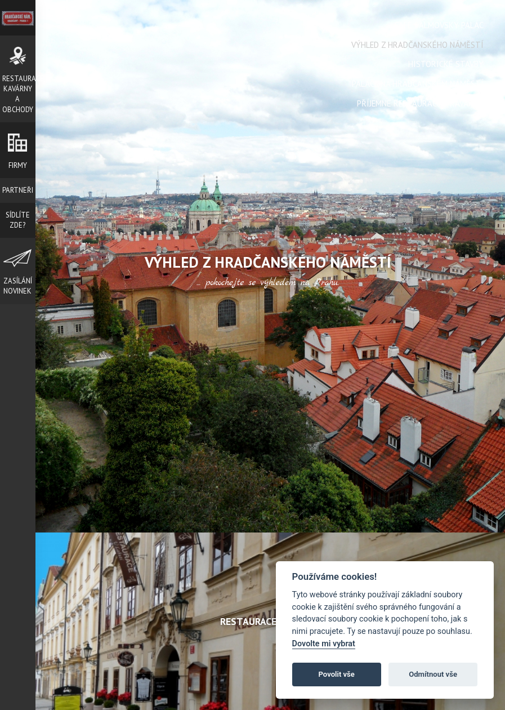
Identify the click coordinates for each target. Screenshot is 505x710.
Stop (272, 518)
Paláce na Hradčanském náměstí (418, 83)
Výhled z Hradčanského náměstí (417, 44)
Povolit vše (337, 674)
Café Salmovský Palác (439, 25)
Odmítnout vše (433, 674)
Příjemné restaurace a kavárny (420, 103)
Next (430, 376)
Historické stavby (446, 64)
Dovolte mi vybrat (323, 644)
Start (263, 518)
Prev (106, 376)
